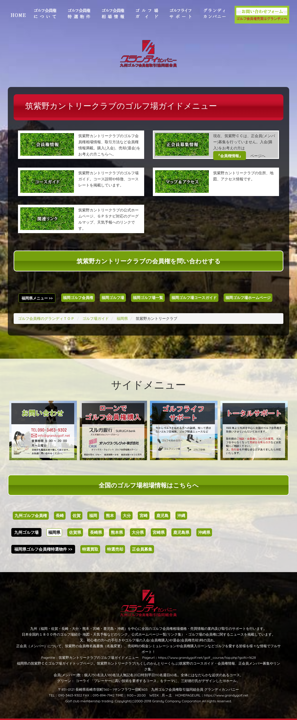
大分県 (138, 532)
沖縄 (181, 515)
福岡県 (54, 532)
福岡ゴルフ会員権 (78, 297)
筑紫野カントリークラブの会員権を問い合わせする (149, 261)
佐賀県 (75, 532)
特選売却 (115, 549)
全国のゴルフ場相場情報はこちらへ (149, 485)
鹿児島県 (181, 532)
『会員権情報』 (229, 155)
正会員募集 (142, 549)
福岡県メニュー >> (37, 298)
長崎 (60, 515)
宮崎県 (159, 532)
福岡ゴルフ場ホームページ (248, 297)
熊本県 (117, 532)
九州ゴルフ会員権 (31, 515)
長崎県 (96, 532)
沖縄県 (204, 532)
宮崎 (144, 515)
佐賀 (77, 515)
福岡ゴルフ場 (113, 297)
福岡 (93, 515)
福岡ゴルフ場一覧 (148, 297)
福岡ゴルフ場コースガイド (194, 297)
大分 (127, 515)
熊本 (110, 515)
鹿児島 (162, 515)
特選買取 (90, 549)
